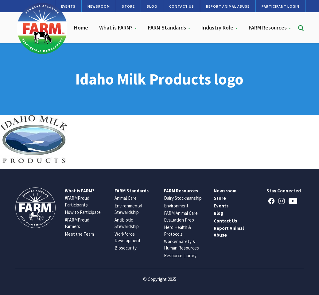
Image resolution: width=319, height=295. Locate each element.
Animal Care (126, 198)
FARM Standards (169, 27)
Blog (152, 6)
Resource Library (180, 255)
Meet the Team (79, 234)
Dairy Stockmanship (183, 198)
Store (128, 6)
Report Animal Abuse (228, 6)
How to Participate (83, 212)
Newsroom (99, 6)
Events (221, 206)
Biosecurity (126, 248)
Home (81, 27)
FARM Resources (270, 27)
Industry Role (219, 27)
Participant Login (280, 6)
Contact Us (181, 6)
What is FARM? (118, 27)
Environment (176, 206)
